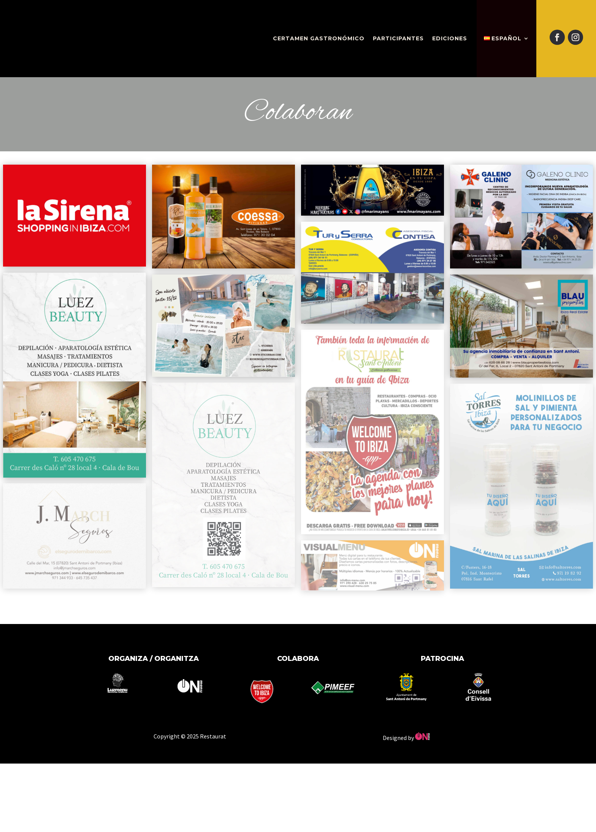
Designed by (406, 737)
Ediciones (449, 38)
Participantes (398, 38)
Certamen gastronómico (319, 38)
